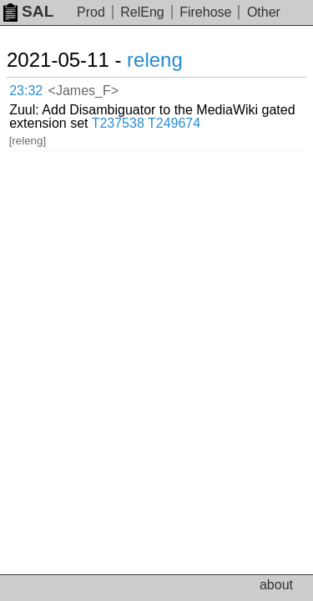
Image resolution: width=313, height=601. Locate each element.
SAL (28, 11)
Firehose (205, 12)
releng (155, 59)
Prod (91, 12)
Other (263, 12)
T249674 (174, 123)
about (276, 585)
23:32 (26, 90)
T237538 (118, 123)
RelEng (142, 12)
